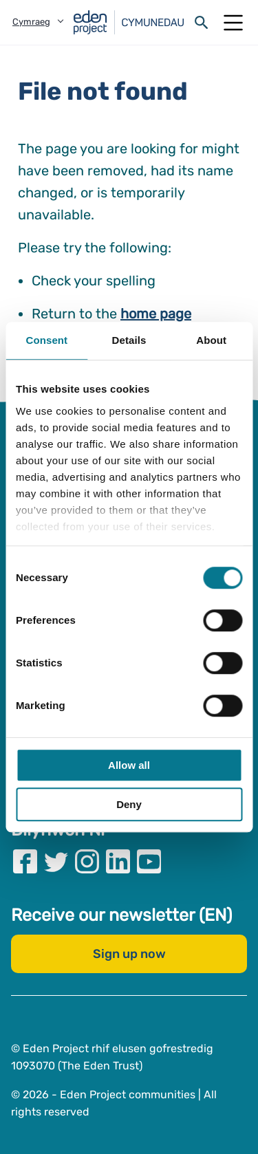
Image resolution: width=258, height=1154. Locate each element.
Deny (129, 804)
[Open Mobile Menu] (233, 22)
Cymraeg (31, 22)
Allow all (129, 765)
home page (155, 313)
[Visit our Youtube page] (149, 861)
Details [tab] (129, 340)
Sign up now (129, 953)
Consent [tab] (46, 340)
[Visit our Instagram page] (87, 861)
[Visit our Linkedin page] (118, 861)
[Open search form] (201, 22)
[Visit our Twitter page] (56, 861)
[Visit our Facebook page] (25, 861)
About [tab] (211, 340)
